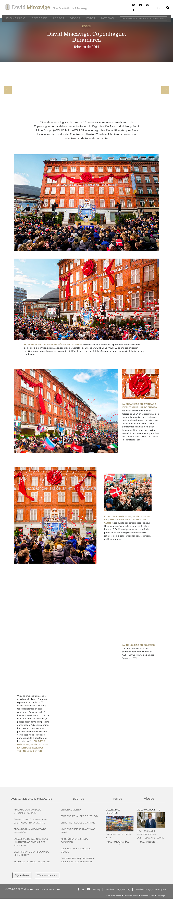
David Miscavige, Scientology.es (150, 889)
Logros (78, 798)
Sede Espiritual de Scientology (79, 816)
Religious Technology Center (32, 861)
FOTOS (86, 26)
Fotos (117, 798)
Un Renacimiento (71, 809)
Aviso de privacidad (113, 896)
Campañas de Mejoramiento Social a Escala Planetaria (77, 860)
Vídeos (149, 798)
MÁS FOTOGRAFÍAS (118, 841)
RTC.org (96, 889)
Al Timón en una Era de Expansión (74, 840)
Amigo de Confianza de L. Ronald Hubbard (27, 811)
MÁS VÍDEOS (147, 841)
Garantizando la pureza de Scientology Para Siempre (30, 821)
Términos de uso (147, 896)
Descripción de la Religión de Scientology (31, 853)
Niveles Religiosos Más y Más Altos (78, 831)
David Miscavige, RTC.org (117, 889)
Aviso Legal (160, 896)
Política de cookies (131, 896)
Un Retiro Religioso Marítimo (78, 822)
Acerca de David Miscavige (31, 798)
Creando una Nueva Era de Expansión (30, 831)
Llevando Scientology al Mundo (76, 850)
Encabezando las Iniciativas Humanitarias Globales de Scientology (31, 842)
